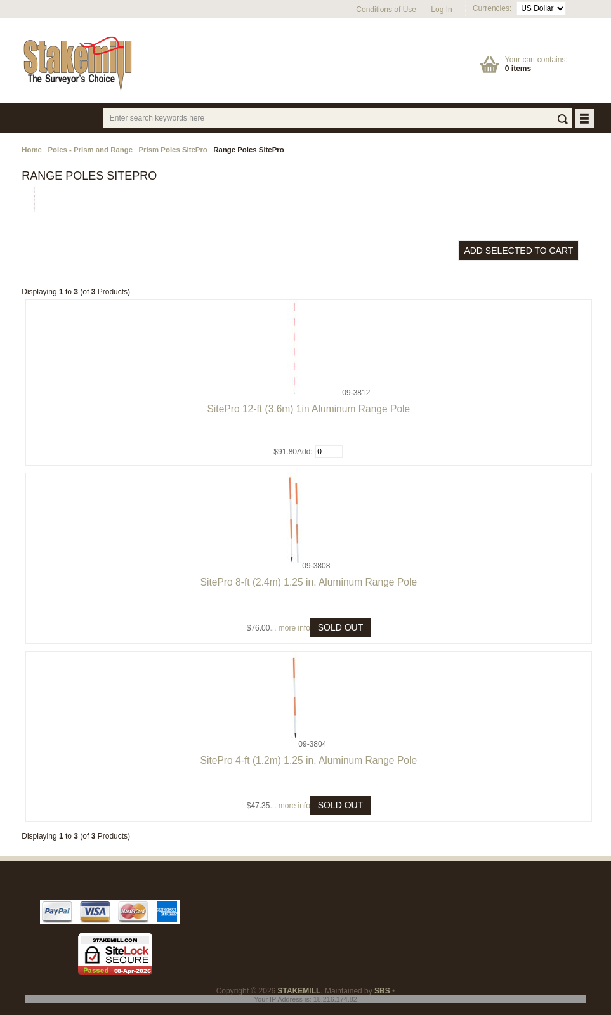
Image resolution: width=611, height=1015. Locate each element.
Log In (441, 9)
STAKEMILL (299, 990)
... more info (290, 628)
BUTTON (585, 119)
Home (32, 150)
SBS (382, 990)
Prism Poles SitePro (173, 150)
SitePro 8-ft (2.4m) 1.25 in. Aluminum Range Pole (308, 582)
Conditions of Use (386, 9)
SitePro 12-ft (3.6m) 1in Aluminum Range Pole (308, 408)
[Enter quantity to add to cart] (329, 451)
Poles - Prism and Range (90, 150)
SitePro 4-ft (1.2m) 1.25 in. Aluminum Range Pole (308, 760)
